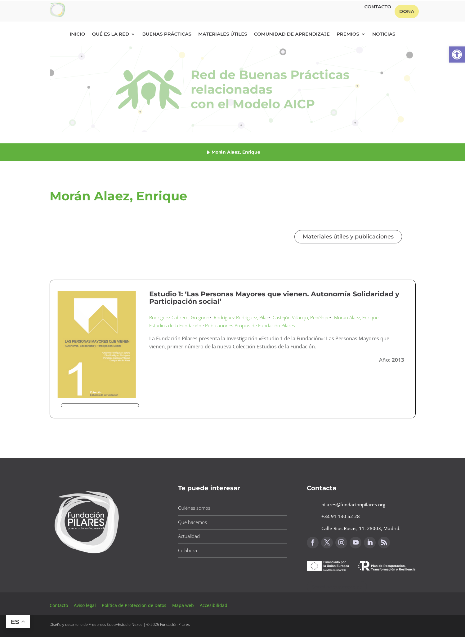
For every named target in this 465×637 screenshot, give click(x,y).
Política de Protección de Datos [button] (135, 605)
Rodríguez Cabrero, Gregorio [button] (179, 317)
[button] (457, 54)
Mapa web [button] (183, 605)
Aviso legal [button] (85, 605)
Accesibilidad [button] (213, 605)
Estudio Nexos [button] (130, 624)
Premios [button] (348, 34)
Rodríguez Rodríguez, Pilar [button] (241, 317)
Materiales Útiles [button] (222, 34)
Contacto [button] (377, 7)
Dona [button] (406, 11)
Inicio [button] (77, 34)
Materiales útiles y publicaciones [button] (348, 236)
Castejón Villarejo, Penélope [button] (301, 317)
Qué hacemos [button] (192, 522)
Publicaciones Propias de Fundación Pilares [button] (250, 325)
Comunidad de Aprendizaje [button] (292, 34)
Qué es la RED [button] (110, 34)
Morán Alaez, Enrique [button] (356, 317)
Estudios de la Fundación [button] (175, 325)
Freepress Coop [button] (102, 624)
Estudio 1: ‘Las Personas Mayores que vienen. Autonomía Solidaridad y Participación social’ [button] (274, 298)
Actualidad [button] (189, 536)
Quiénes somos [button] (194, 508)
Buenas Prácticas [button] (166, 34)
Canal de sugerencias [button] (337, 587)
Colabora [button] (187, 550)
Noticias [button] (384, 34)
